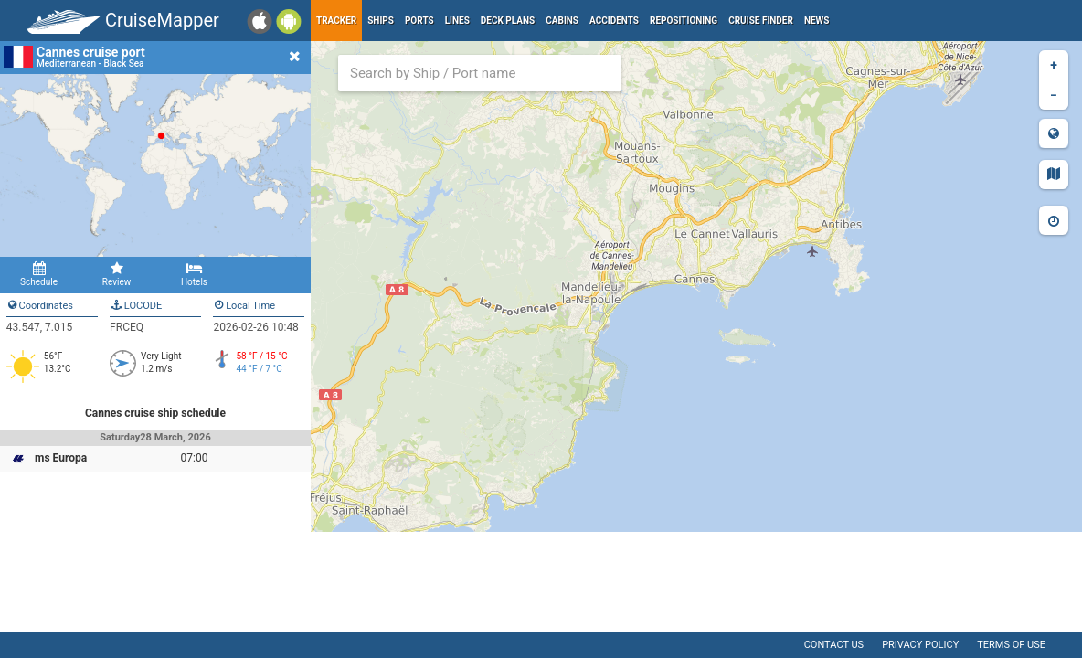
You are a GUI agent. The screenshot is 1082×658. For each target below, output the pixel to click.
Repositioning (683, 21)
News (817, 21)
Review (116, 274)
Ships (380, 21)
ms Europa (61, 457)
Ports (419, 21)
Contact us (834, 645)
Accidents (614, 21)
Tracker (336, 21)
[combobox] (479, 73)
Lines (457, 21)
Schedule (39, 274)
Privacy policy (920, 645)
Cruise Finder (760, 21)
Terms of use (1011, 645)
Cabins (562, 21)
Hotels (194, 274)
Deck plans (508, 21)
